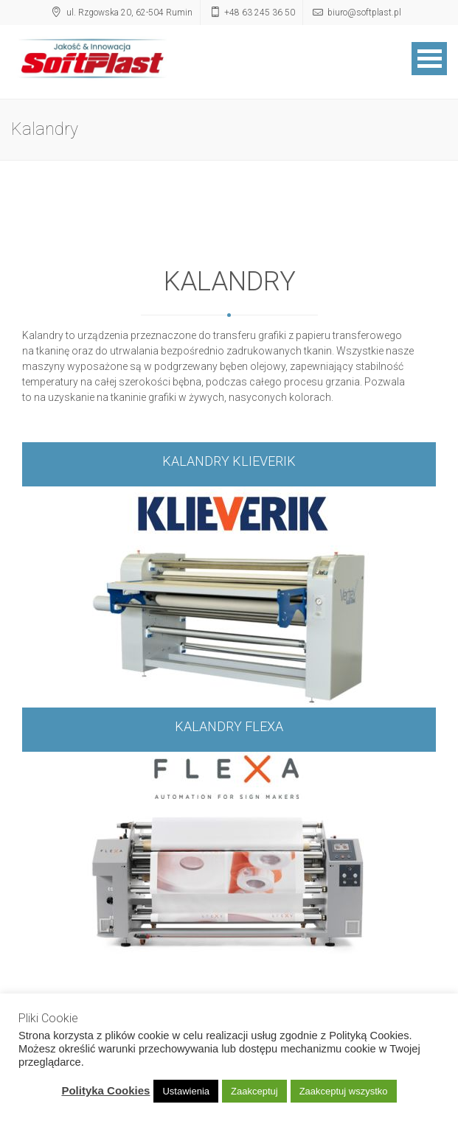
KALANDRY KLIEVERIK (229, 461)
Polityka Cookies (105, 1090)
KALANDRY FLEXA (229, 727)
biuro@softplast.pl (364, 12)
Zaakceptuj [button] (254, 1091)
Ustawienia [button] (185, 1091)
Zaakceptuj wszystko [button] (343, 1091)
